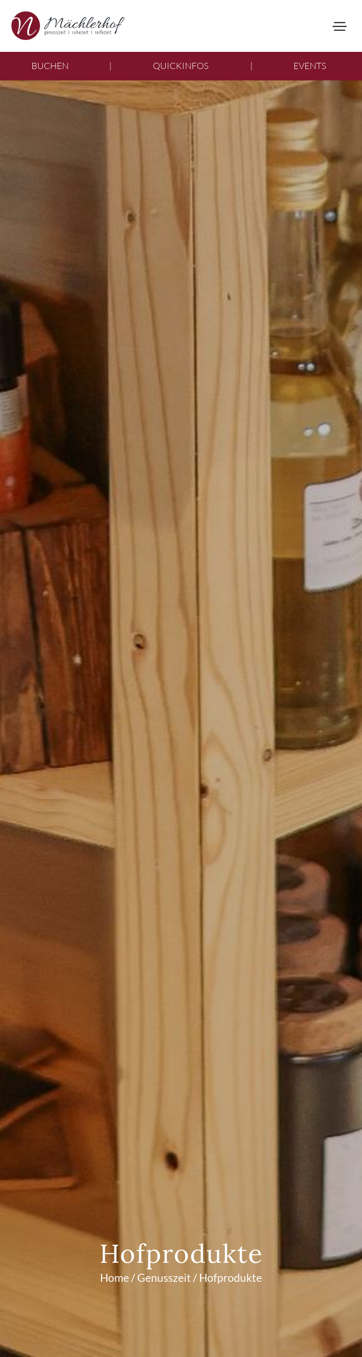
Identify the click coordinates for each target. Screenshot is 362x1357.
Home (114, 1277)
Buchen (50, 65)
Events (309, 65)
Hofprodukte (230, 1277)
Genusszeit (164, 1277)
